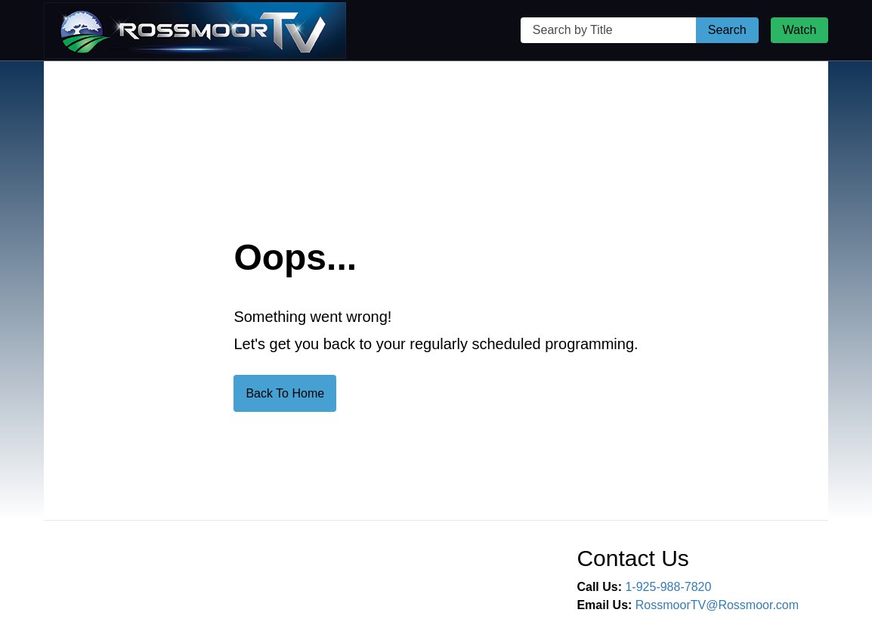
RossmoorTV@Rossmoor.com (717, 605)
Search (727, 29)
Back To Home (285, 393)
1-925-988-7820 (668, 586)
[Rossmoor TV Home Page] (195, 30)
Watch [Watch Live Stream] (800, 29)
